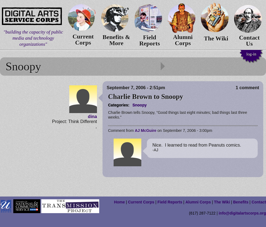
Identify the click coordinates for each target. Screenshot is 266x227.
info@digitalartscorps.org (242, 213)
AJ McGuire (145, 130)
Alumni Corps (198, 202)
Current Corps (141, 202)
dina (92, 116)
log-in (251, 54)
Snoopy (139, 105)
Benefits (240, 202)
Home (119, 202)
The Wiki (222, 202)
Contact (259, 202)
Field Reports (169, 202)
